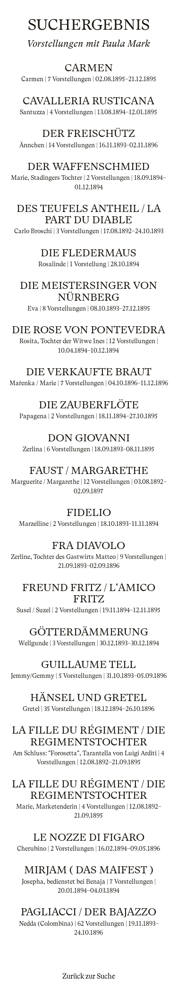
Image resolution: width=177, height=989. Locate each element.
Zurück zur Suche (88, 976)
